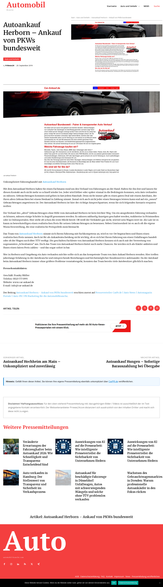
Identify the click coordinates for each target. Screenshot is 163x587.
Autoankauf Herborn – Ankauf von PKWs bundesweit (44, 293)
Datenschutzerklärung (128, 583)
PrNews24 (9, 66)
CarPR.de (113, 382)
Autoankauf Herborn (54, 182)
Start (73, 17)
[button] (157, 6)
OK (114, 583)
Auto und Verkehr (12, 59)
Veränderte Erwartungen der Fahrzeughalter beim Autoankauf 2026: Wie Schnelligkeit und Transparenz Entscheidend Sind (38, 454)
